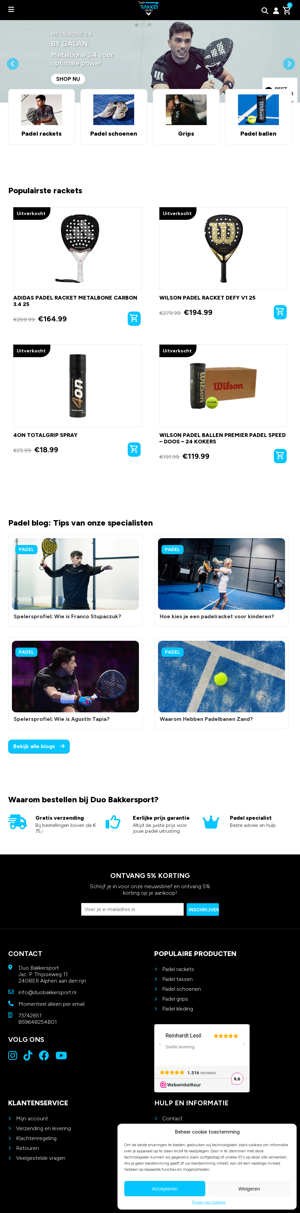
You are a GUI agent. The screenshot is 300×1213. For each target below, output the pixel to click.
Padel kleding (177, 1008)
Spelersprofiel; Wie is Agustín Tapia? (62, 719)
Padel (26, 549)
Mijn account (32, 1118)
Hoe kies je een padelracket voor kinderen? (217, 616)
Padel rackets (178, 969)
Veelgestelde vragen (40, 1158)
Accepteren (165, 1189)
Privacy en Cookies (208, 1202)
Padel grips (175, 999)
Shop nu (68, 79)
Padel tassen (177, 979)
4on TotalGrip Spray (45, 435)
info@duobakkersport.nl (47, 992)
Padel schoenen (181, 989)
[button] (13, 80)
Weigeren (249, 1189)
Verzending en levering (43, 1128)
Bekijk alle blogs (39, 746)
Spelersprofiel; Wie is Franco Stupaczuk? (67, 616)
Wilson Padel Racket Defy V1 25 (207, 297)
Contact (172, 1118)
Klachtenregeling (36, 1138)
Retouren (27, 1148)
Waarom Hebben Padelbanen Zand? (206, 719)
